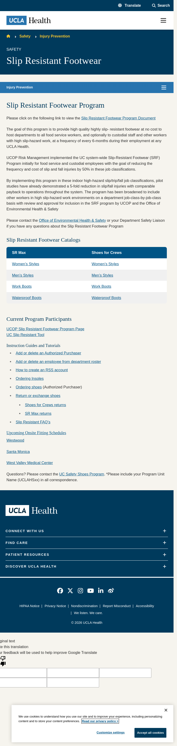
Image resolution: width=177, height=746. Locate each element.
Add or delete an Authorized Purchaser (48, 353)
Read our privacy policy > (100, 721)
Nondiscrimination (84, 606)
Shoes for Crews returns (45, 405)
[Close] (166, 710)
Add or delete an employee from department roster (58, 361)
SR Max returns (38, 413)
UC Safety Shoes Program (81, 474)
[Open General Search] (161, 5)
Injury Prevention (55, 36)
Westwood (15, 440)
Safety (25, 36)
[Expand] (164, 531)
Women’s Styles (25, 264)
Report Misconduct (117, 606)
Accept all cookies (150, 732)
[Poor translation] (3, 660)
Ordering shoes (29, 387)
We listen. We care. (88, 613)
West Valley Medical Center (29, 463)
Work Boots (22, 286)
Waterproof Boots (27, 298)
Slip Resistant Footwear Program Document (118, 118)
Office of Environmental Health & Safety (72, 220)
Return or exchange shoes (38, 395)
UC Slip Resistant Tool (25, 335)
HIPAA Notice (29, 606)
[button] (129, 5)
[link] (60, 590)
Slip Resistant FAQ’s (33, 422)
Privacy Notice (55, 606)
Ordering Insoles (30, 378)
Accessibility (145, 606)
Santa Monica (18, 451)
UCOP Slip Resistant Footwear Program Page (45, 329)
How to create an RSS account (42, 370)
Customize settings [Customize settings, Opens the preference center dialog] (111, 732)
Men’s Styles (23, 275)
